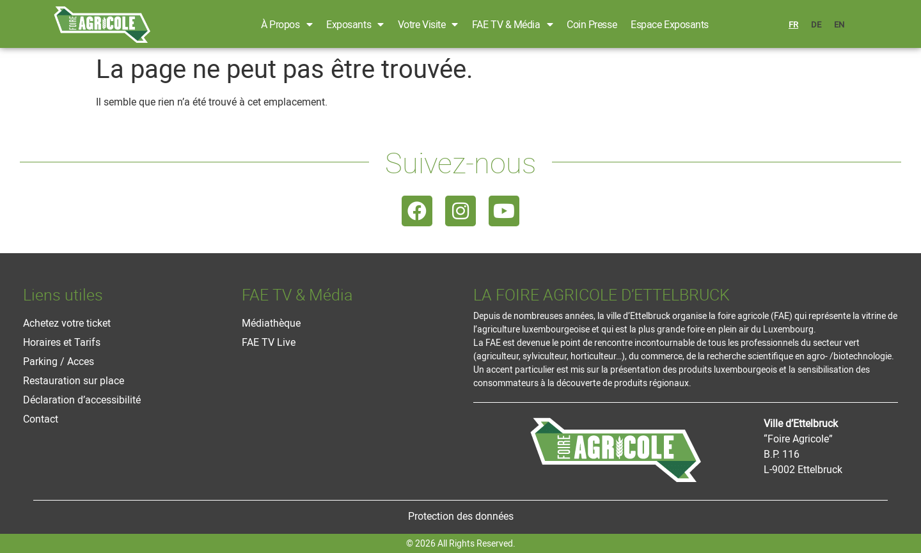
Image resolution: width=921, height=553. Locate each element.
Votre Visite (428, 24)
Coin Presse (592, 24)
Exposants (355, 24)
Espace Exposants (670, 24)
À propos (286, 24)
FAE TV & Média (512, 24)
